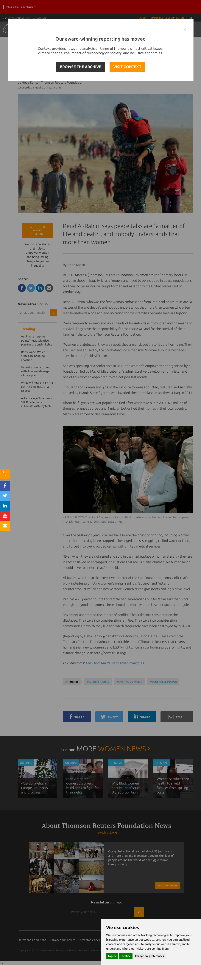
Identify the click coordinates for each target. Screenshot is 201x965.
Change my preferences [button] (149, 956)
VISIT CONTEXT (127, 67)
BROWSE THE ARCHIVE (80, 67)
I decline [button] (126, 956)
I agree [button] (112, 956)
